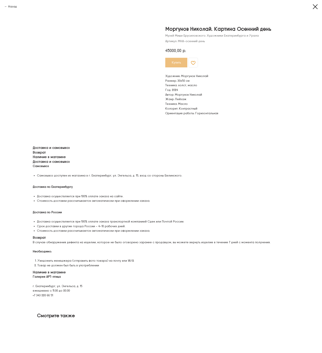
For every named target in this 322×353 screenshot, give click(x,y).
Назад (12, 6)
